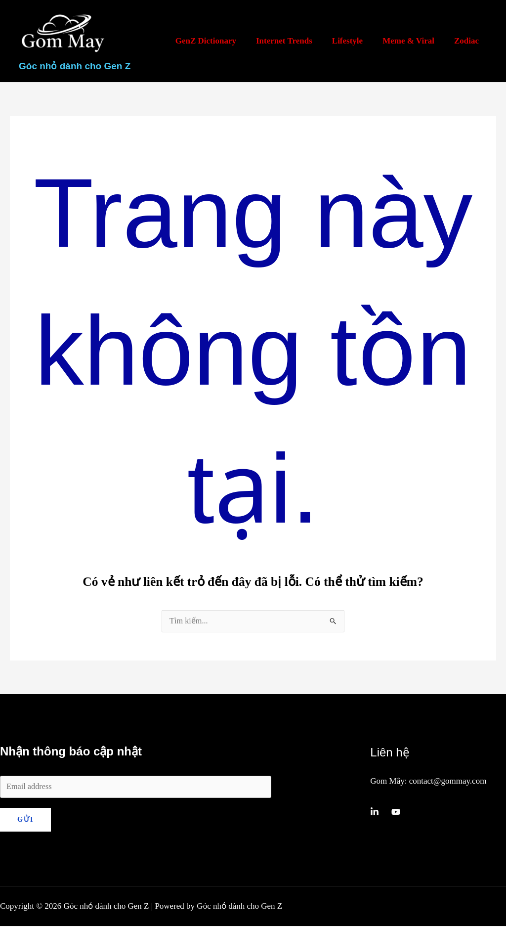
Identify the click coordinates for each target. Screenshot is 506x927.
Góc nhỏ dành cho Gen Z (74, 66)
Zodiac (468, 40)
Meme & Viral (413, 40)
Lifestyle (354, 40)
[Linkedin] (374, 812)
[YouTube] (395, 812)
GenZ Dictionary (219, 40)
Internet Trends (294, 40)
